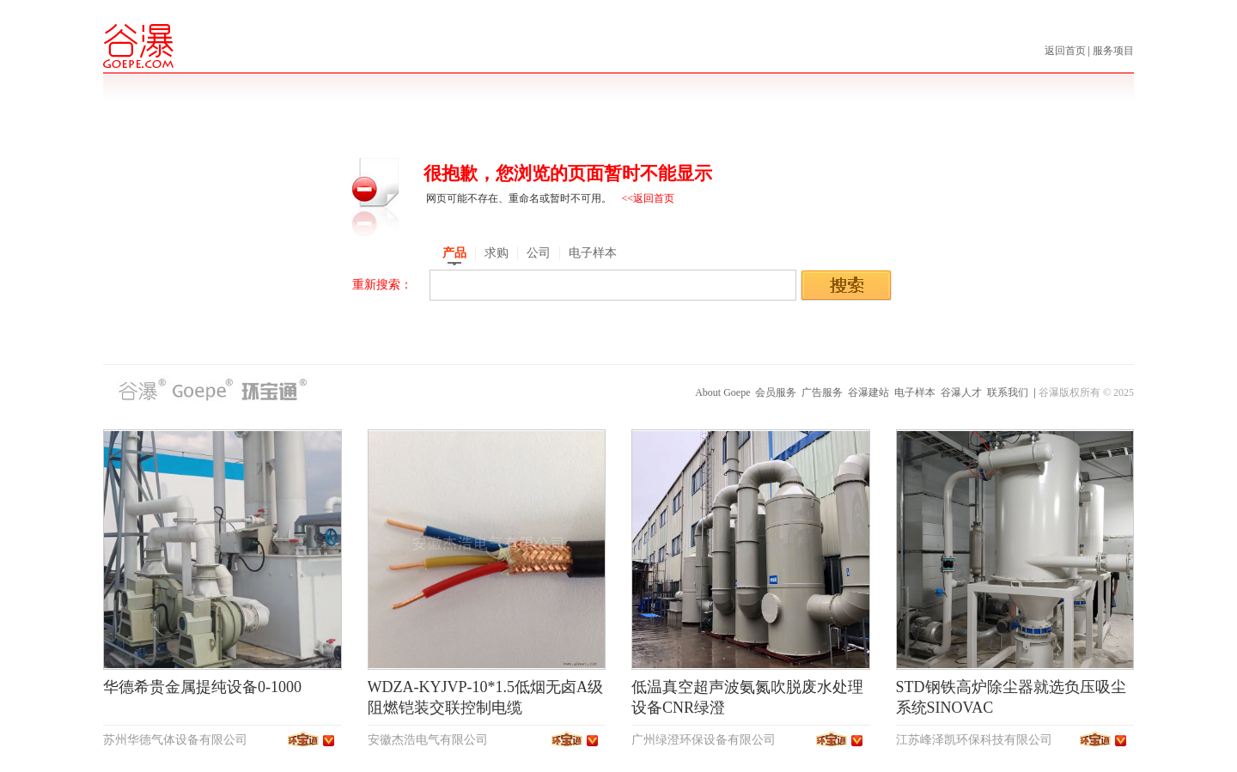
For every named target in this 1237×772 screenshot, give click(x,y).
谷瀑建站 (868, 392)
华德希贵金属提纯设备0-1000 (202, 687)
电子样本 (914, 392)
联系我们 (1007, 392)
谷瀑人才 (961, 392)
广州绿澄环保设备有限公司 (703, 739)
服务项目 (1113, 51)
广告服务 (822, 392)
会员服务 (775, 392)
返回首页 (1066, 51)
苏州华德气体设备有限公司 (175, 739)
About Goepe (722, 392)
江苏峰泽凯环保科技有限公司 (974, 739)
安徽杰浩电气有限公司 (428, 739)
